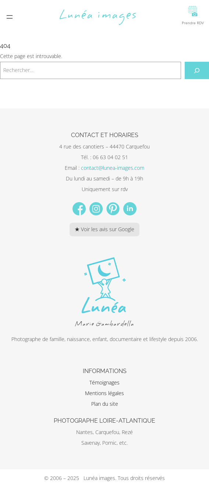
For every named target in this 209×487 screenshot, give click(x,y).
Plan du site (104, 403)
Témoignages (104, 382)
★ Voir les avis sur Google (104, 229)
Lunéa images (98, 15)
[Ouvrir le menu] (9, 16)
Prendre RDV (193, 15)
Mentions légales (104, 393)
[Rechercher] (197, 70)
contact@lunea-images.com (112, 167)
